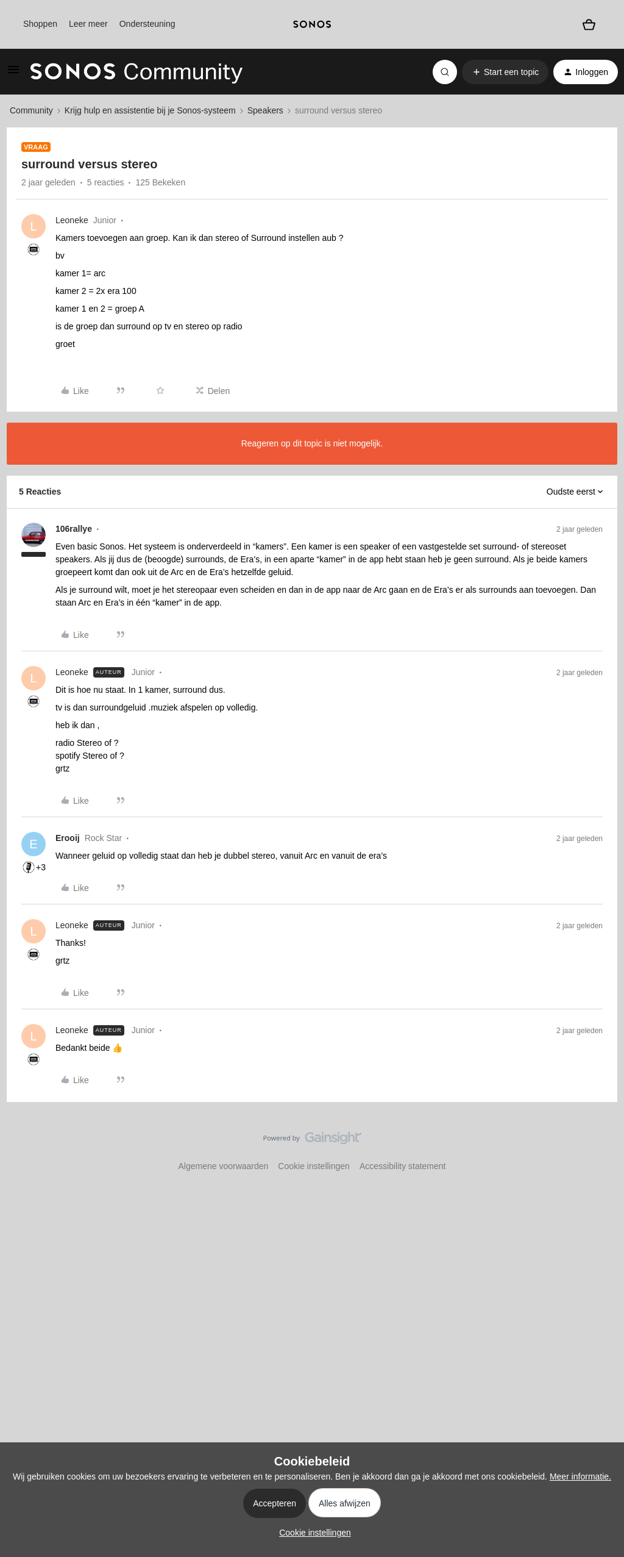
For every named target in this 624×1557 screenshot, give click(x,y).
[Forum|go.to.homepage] (136, 72)
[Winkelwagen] (588, 24)
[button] (13, 74)
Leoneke (71, 220)
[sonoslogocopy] (311, 24)
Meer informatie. (580, 1476)
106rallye (73, 529)
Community (31, 110)
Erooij (67, 838)
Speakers (265, 110)
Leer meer (88, 24)
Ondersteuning (147, 24)
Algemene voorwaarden (223, 1166)
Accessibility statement (403, 1166)
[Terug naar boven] (599, 1148)
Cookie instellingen (314, 1166)
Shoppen (40, 24)
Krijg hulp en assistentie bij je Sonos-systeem (150, 110)
